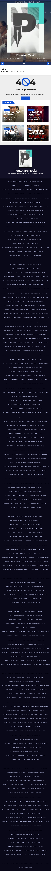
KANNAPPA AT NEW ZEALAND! (18, 520)
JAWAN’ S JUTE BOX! (43, 483)
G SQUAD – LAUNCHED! (37, 404)
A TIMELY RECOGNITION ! (16, 235)
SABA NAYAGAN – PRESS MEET (10, 685)
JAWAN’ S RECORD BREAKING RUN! (17, 487)
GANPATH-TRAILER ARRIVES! (16, 408)
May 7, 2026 (9, 117)
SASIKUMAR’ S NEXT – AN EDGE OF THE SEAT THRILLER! (31, 693)
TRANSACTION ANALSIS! (8, 821)
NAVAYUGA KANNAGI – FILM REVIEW (25, 627)
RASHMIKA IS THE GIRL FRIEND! (41, 664)
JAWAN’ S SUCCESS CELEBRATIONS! (14, 495)
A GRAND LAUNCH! (25, 210)
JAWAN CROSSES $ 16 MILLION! (37, 470)
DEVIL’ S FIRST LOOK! (15, 359)
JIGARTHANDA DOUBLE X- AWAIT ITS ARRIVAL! (33, 499)
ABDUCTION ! (35, 243)
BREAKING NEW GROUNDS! (41, 318)
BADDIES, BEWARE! (30, 305)
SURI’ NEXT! (36, 726)
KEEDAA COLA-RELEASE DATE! (35, 532)
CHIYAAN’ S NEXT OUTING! (10, 342)
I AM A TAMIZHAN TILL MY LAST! (14, 437)
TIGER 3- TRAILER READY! (8, 809)
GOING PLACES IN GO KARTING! (12, 421)
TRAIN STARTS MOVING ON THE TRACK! (35, 817)
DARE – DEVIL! (41, 351)
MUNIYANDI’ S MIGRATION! (33, 602)
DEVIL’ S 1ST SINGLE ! (43, 355)
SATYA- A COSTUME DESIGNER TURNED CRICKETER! (31, 697)
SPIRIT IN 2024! (8, 718)
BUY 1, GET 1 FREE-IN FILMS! (41, 322)
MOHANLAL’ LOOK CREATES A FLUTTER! (14, 594)
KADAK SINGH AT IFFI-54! (34, 507)
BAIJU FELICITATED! (42, 305)
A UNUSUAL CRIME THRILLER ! (33, 235)
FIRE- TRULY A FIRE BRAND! (40, 392)
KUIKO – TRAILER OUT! (12, 549)
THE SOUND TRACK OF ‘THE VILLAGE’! (17, 764)
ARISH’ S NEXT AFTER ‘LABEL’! (36, 284)
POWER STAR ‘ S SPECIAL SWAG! (15, 644)
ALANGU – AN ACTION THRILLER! (11, 260)
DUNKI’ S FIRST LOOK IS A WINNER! (35, 375)
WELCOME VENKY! (44, 859)
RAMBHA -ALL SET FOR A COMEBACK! (36, 660)
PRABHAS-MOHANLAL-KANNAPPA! (35, 644)
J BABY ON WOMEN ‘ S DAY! (42, 863)
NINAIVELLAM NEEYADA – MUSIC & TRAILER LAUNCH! (16, 631)
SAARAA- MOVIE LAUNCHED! (16, 681)
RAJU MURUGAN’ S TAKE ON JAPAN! (14, 660)
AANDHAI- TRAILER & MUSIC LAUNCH (17, 239)
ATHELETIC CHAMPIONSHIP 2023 (38, 293)
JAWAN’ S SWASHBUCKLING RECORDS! (36, 495)
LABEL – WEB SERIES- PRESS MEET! (17, 553)
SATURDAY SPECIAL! (11, 697)
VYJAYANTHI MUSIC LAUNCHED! (29, 859)
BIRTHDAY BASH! (6, 318)
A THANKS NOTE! (8, 231)
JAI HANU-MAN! (32, 450)
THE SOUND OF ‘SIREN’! (33, 759)
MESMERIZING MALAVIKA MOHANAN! (35, 586)
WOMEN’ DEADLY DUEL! (8, 863)
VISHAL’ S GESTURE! (41, 850)
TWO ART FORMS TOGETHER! (23, 821)
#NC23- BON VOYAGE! (31, 189)
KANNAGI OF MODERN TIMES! (15, 516)
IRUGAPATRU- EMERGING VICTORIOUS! (33, 441)
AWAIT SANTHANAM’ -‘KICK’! (23, 297)
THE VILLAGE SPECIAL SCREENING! (16, 772)
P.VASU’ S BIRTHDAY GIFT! (13, 640)
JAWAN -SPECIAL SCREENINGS (40, 466)
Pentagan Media (25, 55)
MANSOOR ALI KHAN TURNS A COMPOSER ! (38, 578)
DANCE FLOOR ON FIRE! (29, 351)
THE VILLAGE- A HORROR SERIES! (35, 772)
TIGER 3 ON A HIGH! (29, 801)
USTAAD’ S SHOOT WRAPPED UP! (17, 830)
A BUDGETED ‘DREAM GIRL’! (27, 198)
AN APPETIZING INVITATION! (33, 264)
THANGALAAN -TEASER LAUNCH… (19, 747)
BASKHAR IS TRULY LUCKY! (39, 309)
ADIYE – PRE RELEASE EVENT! (16, 251)
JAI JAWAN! (15, 454)
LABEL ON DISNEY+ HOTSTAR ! (10, 557)
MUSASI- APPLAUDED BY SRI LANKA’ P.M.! (19, 611)
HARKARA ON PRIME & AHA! (36, 425)
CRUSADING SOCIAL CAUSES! (13, 346)
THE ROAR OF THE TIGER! (18, 759)
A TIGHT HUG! (31, 231)
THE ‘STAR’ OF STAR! (35, 747)
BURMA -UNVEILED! (28, 322)
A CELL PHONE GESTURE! (14, 202)
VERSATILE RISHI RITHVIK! (17, 842)
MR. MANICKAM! (12, 598)
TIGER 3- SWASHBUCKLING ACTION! (27, 805)
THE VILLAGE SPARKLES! (41, 768)
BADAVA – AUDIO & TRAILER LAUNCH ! (14, 305)
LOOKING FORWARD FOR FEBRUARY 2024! (27, 565)
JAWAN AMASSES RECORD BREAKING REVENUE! (17, 458)
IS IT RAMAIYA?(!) (39, 446)
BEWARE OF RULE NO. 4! (22, 313)
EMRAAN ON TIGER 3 (41, 379)
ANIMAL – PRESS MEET (9, 276)
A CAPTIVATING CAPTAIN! (42, 198)
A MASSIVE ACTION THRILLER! (15, 214)
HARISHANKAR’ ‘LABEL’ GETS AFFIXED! (17, 425)
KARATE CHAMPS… (36, 524)
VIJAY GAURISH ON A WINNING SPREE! (18, 846)
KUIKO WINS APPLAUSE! (25, 549)
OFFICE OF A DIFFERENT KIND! (22, 636)
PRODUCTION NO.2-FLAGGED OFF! (40, 648)
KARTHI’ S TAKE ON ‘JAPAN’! (36, 528)
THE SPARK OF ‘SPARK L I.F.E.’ (36, 764)
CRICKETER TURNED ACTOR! (25, 342)
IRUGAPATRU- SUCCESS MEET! (15, 446)
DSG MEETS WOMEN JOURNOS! (39, 363)
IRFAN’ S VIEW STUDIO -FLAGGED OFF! (34, 437)
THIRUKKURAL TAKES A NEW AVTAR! (16, 780)
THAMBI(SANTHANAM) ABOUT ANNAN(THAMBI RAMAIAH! (18, 743)
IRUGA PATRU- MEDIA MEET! (14, 441)
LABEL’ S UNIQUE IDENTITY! (26, 557)
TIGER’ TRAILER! (14, 813)
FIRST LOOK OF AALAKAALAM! (19, 396)
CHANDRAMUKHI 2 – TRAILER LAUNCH (15, 334)
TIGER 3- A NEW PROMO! (9, 805)
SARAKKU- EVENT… (10, 693)
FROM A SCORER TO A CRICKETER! (18, 400)
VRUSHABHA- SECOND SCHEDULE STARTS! (34, 854)
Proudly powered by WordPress (16, 181)
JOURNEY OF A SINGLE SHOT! (18, 507)
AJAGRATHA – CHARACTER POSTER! (32, 256)
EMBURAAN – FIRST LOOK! (27, 379)
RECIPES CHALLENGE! (7, 673)
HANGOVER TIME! (42, 421)
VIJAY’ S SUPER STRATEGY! (11, 850)
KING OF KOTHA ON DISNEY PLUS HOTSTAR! (35, 541)
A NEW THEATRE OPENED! (31, 218)
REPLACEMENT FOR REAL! (42, 673)
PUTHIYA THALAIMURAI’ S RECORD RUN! (12, 652)
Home (3, 71)
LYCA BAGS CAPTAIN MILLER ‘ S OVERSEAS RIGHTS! (15, 569)
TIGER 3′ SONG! (21, 809)
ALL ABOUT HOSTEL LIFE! (28, 260)
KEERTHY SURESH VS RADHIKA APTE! (18, 536)
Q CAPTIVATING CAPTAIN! (31, 652)
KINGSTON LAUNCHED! (10, 545)
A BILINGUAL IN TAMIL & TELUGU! (10, 198)
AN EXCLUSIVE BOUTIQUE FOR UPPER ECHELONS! (25, 268)
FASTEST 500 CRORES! (39, 388)
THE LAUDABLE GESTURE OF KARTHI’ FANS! (20, 751)
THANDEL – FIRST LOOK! (41, 743)
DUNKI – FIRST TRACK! (37, 371)
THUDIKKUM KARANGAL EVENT (35, 780)
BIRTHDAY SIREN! (17, 318)
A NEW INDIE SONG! (18, 218)
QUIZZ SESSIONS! (44, 652)
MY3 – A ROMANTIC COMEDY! (16, 615)
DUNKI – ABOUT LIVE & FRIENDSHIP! (32, 367)
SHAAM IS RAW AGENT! (25, 702)
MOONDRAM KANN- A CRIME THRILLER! (36, 594)
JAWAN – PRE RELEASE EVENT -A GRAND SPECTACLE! (16, 466)
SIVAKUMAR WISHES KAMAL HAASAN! (13, 714)
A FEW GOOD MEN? (13, 210)
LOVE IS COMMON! (44, 565)
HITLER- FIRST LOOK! (36, 433)
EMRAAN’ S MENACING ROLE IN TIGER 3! (17, 384)
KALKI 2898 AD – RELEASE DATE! (15, 512)
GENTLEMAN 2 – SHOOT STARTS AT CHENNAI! (15, 413)
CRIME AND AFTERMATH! (41, 342)
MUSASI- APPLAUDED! (37, 611)
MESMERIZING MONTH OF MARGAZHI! (17, 590)
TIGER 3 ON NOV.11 (41, 801)
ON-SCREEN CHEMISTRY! (38, 636)
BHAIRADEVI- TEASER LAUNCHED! (39, 313)
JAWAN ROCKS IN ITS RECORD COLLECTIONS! (17, 479)
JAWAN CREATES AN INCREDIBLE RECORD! (16, 470)
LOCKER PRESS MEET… (8, 565)
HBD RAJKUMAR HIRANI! (15, 433)
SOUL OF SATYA (44, 714)
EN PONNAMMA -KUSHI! (12, 388)
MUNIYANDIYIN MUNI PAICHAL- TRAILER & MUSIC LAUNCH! (25, 607)
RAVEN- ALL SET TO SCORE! (10, 669)
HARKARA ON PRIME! (11, 429)
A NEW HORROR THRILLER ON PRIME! (34, 214)
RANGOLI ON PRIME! (6, 664)
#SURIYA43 (9, 194)
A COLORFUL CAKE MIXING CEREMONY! (33, 202)
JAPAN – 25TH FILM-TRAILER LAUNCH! (37, 454)
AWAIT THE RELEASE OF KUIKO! (16, 301)
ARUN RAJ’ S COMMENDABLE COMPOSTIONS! (14, 289)
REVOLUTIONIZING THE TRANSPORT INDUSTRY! (19, 677)
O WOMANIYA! (9, 636)
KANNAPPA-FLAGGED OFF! (34, 520)
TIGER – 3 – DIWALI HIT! (13, 788)
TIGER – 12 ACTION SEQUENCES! (39, 784)
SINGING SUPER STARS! (38, 710)
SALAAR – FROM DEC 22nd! (41, 685)
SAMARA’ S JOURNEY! (41, 689)
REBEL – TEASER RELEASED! (40, 669)
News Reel (7, 128)
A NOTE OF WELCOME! (39, 223)
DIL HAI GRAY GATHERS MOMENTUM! (32, 359)
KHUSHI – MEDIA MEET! (36, 536)
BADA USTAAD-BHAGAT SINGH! (34, 301)
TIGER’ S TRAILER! (44, 809)
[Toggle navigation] (24, 63)
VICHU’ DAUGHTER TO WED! (33, 842)
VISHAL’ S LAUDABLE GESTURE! (13, 854)
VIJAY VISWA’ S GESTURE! (36, 846)
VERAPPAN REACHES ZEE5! (36, 838)
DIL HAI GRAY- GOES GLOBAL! (11, 363)
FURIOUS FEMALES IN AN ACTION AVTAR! (18, 404)
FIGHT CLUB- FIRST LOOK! (25, 392)
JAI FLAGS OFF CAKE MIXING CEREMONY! (16, 450)
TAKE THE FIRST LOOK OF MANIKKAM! (16, 731)
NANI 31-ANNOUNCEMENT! (16, 619)
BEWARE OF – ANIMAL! (8, 313)
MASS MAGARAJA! (25, 582)
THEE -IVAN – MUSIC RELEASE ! (32, 776)
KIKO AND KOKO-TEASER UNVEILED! (13, 541)
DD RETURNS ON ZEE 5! (8, 355)
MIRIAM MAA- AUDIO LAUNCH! (36, 590)
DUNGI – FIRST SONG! (15, 367)
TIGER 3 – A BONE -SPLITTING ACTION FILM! (32, 788)
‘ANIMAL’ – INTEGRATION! (32, 185)
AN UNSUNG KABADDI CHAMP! (37, 272)
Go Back (25, 98)
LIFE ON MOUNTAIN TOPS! (28, 561)
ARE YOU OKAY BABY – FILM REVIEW (16, 284)
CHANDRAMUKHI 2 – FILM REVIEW (13, 330)
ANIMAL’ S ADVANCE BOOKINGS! (11, 280)
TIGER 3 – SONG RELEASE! (17, 797)
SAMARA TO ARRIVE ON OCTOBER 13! (25, 689)
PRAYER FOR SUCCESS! (23, 648)
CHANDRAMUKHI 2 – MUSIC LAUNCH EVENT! (35, 330)
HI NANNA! (26, 433)
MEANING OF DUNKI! (36, 582)
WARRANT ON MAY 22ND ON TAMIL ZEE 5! (35, 133)
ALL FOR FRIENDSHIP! (42, 260)
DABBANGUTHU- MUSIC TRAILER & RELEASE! (34, 346)
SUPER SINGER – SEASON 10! (11, 722)
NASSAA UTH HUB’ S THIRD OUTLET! (15, 623)
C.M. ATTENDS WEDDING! (10, 326)
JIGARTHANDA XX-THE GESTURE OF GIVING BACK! (16, 503)
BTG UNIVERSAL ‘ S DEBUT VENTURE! (11, 322)
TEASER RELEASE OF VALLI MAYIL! (36, 731)
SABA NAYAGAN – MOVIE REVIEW (33, 681)
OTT (30, 128)
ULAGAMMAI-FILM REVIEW (34, 826)
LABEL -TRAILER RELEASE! (36, 553)
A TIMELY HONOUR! (42, 231)
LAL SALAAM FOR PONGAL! (42, 557)
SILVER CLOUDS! (11, 710)
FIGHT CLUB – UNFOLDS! (10, 392)
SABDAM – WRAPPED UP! (26, 685)
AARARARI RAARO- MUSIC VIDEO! (21, 243)
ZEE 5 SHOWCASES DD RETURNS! (24, 863)
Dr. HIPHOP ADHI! (25, 363)
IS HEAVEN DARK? (29, 446)
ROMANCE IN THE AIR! (38, 677)
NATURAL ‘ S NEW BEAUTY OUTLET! (35, 623)
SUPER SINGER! (24, 722)
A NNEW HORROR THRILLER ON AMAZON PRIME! (19, 223)
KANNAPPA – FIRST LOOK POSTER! (34, 516)
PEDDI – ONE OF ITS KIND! (12, 113)
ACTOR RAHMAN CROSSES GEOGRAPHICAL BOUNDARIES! (17, 247)
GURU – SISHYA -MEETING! (29, 421)
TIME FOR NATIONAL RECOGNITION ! (14, 817)
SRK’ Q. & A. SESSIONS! (20, 718)
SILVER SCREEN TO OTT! (23, 710)
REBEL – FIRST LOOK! (25, 669)
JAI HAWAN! (7, 454)
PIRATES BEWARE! (39, 640)
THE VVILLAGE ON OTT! (16, 776)
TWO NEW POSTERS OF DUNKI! (41, 821)
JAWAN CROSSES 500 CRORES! (16, 474)
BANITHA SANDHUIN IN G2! (23, 309)
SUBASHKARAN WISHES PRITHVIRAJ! (37, 718)
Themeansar (39, 181)
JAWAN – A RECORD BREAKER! (17, 462)
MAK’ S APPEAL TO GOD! (26, 574)
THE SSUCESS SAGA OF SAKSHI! (11, 768)
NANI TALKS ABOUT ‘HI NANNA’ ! (33, 619)
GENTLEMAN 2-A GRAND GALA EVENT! (38, 413)
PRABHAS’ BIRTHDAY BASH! (9, 648)
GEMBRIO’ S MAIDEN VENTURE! (33, 408)
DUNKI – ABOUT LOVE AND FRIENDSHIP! (18, 371)
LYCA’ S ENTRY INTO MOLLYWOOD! (40, 569)
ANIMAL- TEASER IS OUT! (41, 276)
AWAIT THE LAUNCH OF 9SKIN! (40, 297)
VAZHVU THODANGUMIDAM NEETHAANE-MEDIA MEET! (25, 834)
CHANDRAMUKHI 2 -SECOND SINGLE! (36, 334)
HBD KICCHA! (41, 429)
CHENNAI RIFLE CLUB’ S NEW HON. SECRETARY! (14, 338)
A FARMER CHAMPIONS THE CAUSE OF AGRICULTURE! (33, 206)
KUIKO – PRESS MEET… (41, 545)
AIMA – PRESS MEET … (15, 256)
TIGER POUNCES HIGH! (32, 809)
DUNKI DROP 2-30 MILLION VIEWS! (15, 375)
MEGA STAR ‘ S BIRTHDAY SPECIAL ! (15, 586)
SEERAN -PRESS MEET (12, 702)
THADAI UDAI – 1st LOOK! (16, 735)
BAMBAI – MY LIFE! (10, 309)
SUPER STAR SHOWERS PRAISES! (38, 722)
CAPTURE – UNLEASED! (25, 326)
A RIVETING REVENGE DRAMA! (27, 227)
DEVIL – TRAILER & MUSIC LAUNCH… (26, 355)
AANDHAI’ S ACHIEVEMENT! (36, 239)
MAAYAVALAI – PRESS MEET (11, 574)
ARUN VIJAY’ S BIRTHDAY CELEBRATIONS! (38, 289)
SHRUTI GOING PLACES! (41, 706)
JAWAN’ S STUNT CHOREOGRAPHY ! (33, 491)
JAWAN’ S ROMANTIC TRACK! (35, 487)
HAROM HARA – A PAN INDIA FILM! (27, 429)
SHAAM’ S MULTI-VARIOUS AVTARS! (12, 706)
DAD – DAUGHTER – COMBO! (14, 351)
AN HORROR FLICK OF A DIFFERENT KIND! (17, 272)
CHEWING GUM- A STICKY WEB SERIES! (39, 338)
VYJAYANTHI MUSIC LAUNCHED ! (10, 859)
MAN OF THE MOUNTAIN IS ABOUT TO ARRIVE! (13, 578)
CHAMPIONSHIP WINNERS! (40, 326)
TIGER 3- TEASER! (43, 805)
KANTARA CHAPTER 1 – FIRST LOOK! (19, 524)
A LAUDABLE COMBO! (37, 210)
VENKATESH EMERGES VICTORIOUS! (17, 838)
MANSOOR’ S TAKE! (14, 582)
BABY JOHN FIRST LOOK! (25, 867)
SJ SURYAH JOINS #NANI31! (31, 714)
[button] (45, 63)
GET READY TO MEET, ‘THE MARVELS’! (18, 417)
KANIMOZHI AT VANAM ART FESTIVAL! (35, 512)
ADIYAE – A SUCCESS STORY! (41, 247)
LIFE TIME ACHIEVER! (42, 561)
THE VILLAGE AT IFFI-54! (27, 768)
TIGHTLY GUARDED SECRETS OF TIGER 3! (30, 813)
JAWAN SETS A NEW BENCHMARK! (11, 483)
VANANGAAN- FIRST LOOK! (35, 830)
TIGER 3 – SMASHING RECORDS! (34, 793)
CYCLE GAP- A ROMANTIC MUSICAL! (11, 133)
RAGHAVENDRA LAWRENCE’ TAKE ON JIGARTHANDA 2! (25, 656)
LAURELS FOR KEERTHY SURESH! (11, 561)
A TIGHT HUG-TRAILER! (21, 231)
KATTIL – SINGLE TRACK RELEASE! (17, 532)
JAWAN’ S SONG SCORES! (15, 491)
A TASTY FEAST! (41, 227)
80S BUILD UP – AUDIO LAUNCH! (36, 194)
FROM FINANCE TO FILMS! (35, 400)
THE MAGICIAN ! (38, 751)
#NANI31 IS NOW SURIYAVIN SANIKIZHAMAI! (12, 189)
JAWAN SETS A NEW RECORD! (29, 483)
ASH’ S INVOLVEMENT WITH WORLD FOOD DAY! (16, 293)
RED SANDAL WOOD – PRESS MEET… (24, 673)
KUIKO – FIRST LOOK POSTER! (25, 545)
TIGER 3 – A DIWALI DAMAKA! (16, 793)
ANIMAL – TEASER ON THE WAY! (25, 276)
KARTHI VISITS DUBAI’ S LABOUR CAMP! (17, 528)
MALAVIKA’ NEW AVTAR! (40, 574)
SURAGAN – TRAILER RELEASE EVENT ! (21, 726)
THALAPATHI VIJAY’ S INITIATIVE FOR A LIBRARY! (25, 739)
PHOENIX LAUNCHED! (27, 640)
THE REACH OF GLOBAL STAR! (37, 755)
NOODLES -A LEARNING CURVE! (40, 631)
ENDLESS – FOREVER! (26, 388)
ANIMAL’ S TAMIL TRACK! (41, 280)
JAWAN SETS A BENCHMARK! (38, 479)
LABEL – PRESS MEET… (39, 549)
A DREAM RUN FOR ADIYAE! (10, 206)
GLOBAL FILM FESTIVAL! (36, 417)
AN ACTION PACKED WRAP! (17, 264)
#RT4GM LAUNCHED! (44, 189)
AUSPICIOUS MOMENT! (9, 297)
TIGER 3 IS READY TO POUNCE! (33, 797)
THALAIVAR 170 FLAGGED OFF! (33, 735)
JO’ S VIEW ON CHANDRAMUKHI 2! (39, 503)
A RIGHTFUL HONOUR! (12, 227)
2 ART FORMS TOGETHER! (20, 194)
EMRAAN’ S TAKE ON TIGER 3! (37, 384)
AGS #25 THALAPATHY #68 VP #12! (34, 251)
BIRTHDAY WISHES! (28, 318)
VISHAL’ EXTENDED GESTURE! (27, 850)
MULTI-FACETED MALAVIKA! (18, 602)
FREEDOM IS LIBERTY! (34, 396)
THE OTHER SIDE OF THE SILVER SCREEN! (17, 755)
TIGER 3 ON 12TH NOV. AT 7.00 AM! (14, 801)
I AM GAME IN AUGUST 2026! (35, 113)
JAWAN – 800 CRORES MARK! (39, 458)
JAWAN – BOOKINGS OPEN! (34, 462)
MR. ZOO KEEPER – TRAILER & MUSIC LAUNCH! (30, 598)
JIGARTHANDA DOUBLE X (12, 499)
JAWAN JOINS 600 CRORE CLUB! (34, 474)
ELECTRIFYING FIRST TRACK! (11, 379)
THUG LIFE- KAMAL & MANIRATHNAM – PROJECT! (16, 784)
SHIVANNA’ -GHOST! (28, 706)
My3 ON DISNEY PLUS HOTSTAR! (33, 615)
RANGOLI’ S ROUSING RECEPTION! (22, 664)
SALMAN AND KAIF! (9, 689)
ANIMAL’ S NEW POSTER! (27, 280)
